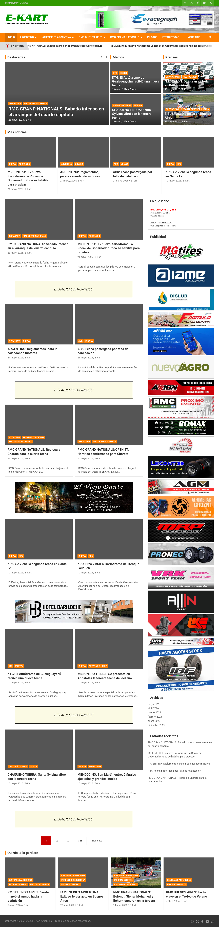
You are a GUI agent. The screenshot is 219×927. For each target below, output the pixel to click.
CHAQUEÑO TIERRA (122, 105)
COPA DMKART (173, 77)
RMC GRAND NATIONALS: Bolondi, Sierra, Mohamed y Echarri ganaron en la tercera (134, 896)
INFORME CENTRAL (18, 884)
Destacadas (16, 57)
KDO (91, 556)
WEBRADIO (194, 37)
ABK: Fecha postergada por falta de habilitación (132, 174)
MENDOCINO (95, 766)
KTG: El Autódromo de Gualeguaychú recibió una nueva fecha (135, 81)
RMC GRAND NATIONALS (124, 37)
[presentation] (101, 57)
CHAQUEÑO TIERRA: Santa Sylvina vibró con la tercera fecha (131, 114)
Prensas (171, 57)
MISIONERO (24, 164)
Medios (118, 57)
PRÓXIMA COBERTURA (33, 437)
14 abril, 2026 (120, 905)
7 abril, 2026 (172, 901)
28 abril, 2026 (67, 905)
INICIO (11, 37)
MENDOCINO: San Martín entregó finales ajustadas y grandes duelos (106, 777)
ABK (116, 164)
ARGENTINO (27, 37)
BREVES (12, 164)
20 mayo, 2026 (85, 458)
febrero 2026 (155, 716)
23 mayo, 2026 (16, 119)
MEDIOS (123, 73)
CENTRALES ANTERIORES (20, 880)
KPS (179, 164)
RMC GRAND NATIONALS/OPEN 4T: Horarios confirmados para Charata (103, 452)
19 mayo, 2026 (120, 89)
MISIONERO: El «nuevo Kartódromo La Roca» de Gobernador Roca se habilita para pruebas (28, 178)
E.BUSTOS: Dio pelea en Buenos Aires (188, 116)
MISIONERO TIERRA (98, 666)
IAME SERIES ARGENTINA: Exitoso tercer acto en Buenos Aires (82, 896)
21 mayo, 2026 (15, 189)
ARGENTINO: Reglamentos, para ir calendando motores (80, 174)
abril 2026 (153, 708)
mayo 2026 (154, 704)
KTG (115, 73)
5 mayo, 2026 (15, 905)
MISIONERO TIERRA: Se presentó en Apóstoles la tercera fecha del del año (104, 676)
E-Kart (29, 119)
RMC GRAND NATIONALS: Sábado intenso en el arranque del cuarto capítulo (66, 45)
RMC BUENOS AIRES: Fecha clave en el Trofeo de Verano (186, 894)
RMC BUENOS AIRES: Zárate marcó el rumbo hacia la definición (28, 896)
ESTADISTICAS (170, 37)
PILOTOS (152, 37)
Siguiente (97, 840)
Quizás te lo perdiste (22, 853)
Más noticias (17, 132)
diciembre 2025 (156, 725)
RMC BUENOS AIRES (90, 37)
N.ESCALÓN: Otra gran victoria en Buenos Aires (187, 83)
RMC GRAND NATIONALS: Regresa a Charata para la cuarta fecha (34, 452)
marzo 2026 (154, 712)
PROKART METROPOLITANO (196, 109)
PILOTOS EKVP (190, 77)
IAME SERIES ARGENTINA (56, 37)
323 (80, 840)
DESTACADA (15, 103)
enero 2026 (154, 720)
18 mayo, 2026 (120, 121)
